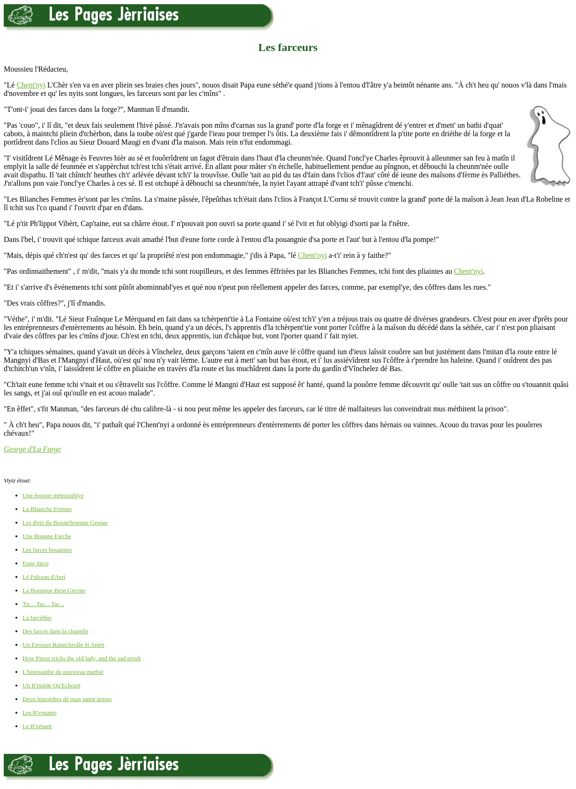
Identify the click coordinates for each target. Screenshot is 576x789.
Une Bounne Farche (46, 536)
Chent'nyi (30, 85)
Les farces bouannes (47, 549)
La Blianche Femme (47, 508)
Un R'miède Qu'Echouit (51, 685)
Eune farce (35, 563)
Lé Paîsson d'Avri (44, 576)
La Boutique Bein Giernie (54, 590)
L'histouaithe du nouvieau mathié (62, 671)
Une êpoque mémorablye (53, 495)
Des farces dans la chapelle (55, 631)
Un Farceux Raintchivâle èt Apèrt (63, 644)
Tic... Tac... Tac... (43, 603)
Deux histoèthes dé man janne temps (66, 698)
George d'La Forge (32, 449)
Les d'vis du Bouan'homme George (65, 522)
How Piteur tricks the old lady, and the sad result (81, 658)
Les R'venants (39, 712)
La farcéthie (37, 617)
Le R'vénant (37, 726)
